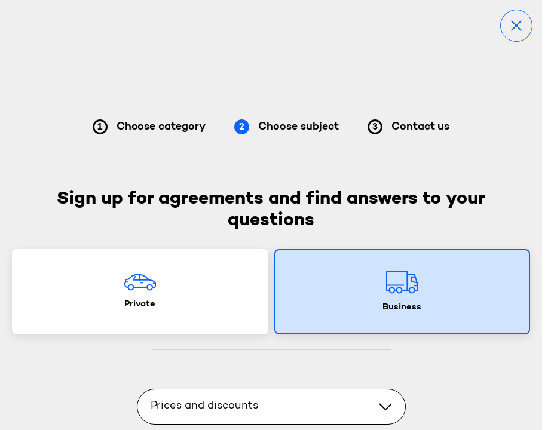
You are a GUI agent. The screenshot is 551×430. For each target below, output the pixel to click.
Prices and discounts (271, 406)
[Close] (516, 26)
